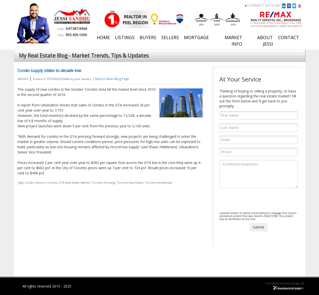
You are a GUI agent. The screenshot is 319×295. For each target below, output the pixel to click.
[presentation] (257, 202)
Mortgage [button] (196, 37)
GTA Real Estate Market (74, 182)
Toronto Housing (103, 182)
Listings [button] (125, 37)
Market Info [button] (233, 40)
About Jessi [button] (265, 40)
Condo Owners (35, 182)
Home (103, 37)
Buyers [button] (148, 37)
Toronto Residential (158, 182)
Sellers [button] (170, 37)
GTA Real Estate (58, 79)
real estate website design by (284, 283)
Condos (52, 182)
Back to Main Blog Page (112, 79)
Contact (288, 37)
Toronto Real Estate (129, 182)
